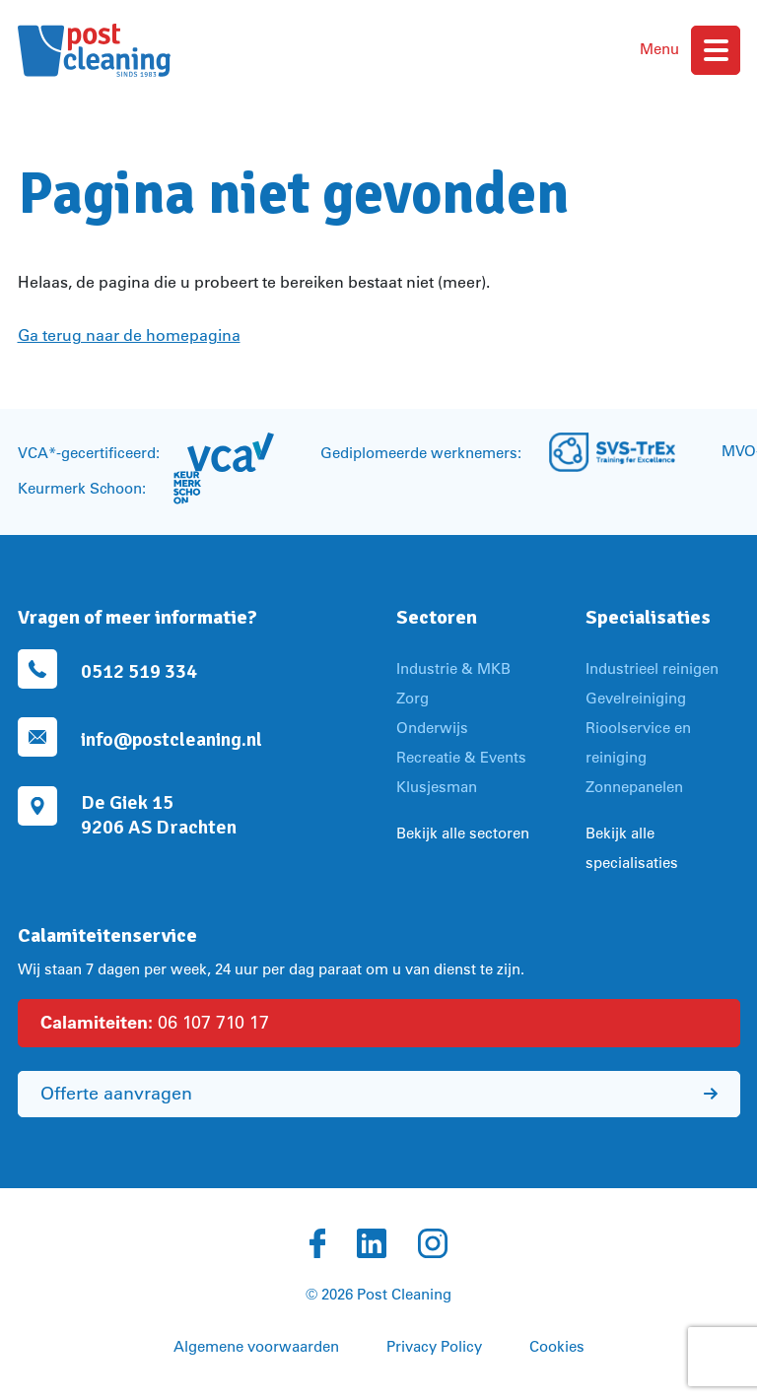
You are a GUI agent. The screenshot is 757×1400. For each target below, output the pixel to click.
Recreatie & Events (461, 757)
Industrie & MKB (453, 668)
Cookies (557, 1346)
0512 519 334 (139, 671)
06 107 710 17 (154, 1022)
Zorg (412, 698)
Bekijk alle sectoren (462, 833)
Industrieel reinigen (652, 668)
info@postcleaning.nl (171, 739)
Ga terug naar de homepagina (129, 335)
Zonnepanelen (634, 786)
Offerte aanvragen (379, 1093)
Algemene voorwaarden (256, 1346)
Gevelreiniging (635, 698)
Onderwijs (432, 727)
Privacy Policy (434, 1346)
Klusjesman (436, 786)
